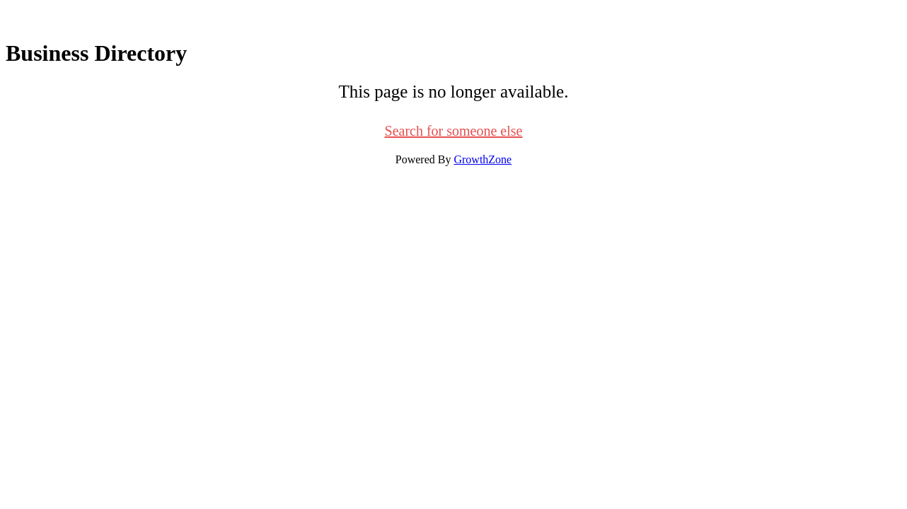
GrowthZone (482, 159)
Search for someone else (454, 131)
